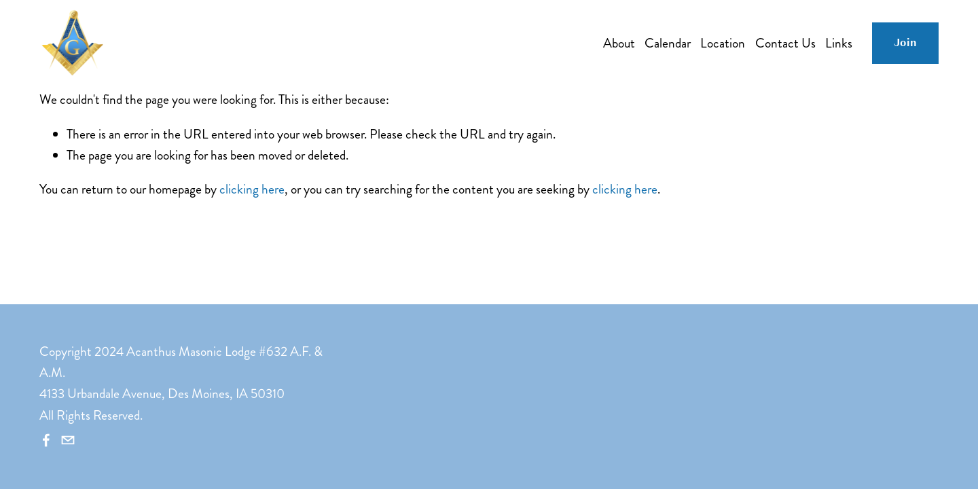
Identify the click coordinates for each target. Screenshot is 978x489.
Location (722, 43)
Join (905, 42)
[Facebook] (46, 440)
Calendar (668, 43)
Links (838, 43)
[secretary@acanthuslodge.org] (68, 440)
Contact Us (785, 43)
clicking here (252, 189)
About (619, 43)
